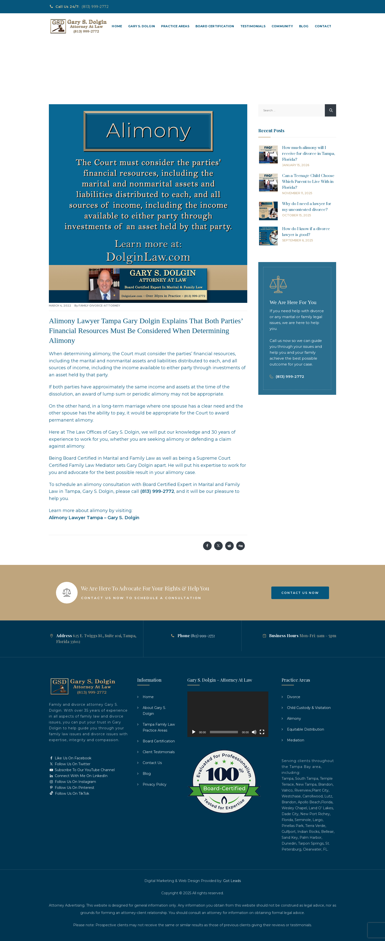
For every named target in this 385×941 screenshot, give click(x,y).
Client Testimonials (159, 752)
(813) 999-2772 (95, 6)
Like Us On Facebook (70, 758)
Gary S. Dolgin (141, 26)
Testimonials (252, 26)
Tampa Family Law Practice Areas (159, 727)
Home (117, 26)
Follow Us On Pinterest (71, 787)
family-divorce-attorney (99, 305)
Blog (304, 26)
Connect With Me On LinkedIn (78, 776)
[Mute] (254, 732)
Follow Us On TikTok (69, 793)
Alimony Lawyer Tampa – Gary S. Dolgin (94, 517)
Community (282, 26)
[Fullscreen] (262, 732)
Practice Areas (175, 26)
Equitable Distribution (305, 729)
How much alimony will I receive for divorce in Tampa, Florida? (308, 153)
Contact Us (152, 763)
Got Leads (232, 881)
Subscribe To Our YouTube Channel (82, 770)
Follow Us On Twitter (69, 764)
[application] (227, 714)
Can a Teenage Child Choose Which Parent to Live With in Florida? (308, 181)
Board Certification (214, 26)
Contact (323, 26)
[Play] (193, 732)
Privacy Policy (154, 784)
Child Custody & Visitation (309, 708)
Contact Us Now (300, 593)
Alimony (294, 718)
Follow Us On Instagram (72, 781)
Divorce (293, 697)
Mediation (295, 740)
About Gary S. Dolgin (154, 711)
